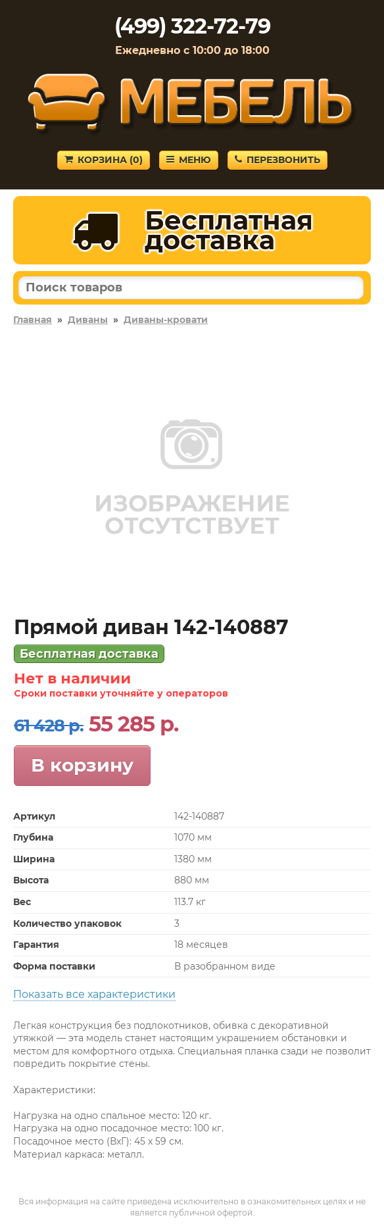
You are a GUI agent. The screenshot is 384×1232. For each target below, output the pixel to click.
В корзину (82, 765)
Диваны (88, 320)
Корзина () (103, 160)
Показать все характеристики (94, 994)
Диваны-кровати (166, 320)
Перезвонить (277, 160)
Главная (32, 320)
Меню (188, 160)
